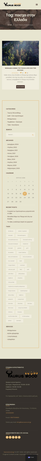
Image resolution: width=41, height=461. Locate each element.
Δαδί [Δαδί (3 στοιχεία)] (28, 269)
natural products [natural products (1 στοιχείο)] (27, 256)
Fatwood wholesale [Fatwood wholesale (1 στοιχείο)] (13, 244)
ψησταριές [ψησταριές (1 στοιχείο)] (19, 320)
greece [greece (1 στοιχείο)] (19, 248)
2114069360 (10, 413)
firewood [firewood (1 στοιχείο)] (10, 248)
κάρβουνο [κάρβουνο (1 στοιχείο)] (21, 295)
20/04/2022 (15, 73)
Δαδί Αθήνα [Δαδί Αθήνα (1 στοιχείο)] (10, 273)
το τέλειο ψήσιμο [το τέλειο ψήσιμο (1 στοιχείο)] (25, 316)
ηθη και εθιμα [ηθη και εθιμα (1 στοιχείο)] (11, 295)
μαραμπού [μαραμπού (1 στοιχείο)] (10, 299)
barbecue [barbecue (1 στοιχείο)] (10, 231)
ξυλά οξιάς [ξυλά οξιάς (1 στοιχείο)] (10, 303)
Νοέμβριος (12, 150)
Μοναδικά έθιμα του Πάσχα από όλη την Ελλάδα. (20, 69)
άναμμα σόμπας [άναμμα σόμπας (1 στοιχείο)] (11, 290)
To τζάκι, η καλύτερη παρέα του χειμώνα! (20, 222)
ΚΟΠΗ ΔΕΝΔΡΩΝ (13, 333)
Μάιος (11, 159)
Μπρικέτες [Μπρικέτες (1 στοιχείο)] (20, 278)
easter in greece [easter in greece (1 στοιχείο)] (22, 231)
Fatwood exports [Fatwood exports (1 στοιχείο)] (21, 235)
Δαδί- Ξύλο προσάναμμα (15, 116)
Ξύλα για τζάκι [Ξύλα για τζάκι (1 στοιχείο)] (11, 282)
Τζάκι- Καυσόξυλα (13, 125)
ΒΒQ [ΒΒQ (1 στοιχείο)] (21, 269)
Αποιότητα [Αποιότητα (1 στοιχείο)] (22, 265)
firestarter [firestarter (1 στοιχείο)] (25, 244)
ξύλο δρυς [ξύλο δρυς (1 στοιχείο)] (30, 303)
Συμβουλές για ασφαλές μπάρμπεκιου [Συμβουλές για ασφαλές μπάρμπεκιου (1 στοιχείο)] (16, 286)
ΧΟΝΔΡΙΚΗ (11, 339)
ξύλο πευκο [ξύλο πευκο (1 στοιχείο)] (10, 307)
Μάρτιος (11, 165)
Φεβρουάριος (13, 168)
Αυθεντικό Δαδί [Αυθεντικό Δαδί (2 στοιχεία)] (11, 269)
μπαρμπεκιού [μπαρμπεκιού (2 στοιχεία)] (21, 299)
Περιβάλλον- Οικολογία (14, 122)
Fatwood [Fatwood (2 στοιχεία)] (10, 235)
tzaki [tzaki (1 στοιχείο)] (20, 261)
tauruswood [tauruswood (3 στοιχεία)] (11, 261)
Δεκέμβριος (13, 144)
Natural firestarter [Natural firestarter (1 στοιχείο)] (13, 256)
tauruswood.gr (9, 452)
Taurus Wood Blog (13, 113)
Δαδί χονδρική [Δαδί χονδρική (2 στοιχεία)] (21, 273)
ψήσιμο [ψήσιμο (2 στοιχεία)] (9, 320)
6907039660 (14, 417)
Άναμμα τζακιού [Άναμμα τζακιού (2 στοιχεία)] (11, 265)
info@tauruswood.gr (24, 422)
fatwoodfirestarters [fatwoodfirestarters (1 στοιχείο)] (13, 239)
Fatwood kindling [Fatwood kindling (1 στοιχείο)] (27, 239)
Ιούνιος (11, 153)
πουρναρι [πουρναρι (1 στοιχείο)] (19, 312)
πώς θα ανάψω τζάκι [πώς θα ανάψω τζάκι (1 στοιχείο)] (12, 316)
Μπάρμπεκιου (11, 119)
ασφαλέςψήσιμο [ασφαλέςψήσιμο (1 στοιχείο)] (23, 290)
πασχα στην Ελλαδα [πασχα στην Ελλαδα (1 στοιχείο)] (22, 307)
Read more (20, 87)
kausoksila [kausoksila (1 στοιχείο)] (10, 252)
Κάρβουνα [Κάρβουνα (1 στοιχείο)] (10, 278)
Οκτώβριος (12, 156)
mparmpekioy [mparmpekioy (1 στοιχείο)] (22, 252)
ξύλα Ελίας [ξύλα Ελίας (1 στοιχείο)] (20, 303)
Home (10, 25)
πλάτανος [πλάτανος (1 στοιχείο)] (10, 312)
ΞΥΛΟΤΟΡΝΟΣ (12, 336)
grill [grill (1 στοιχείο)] (27, 248)
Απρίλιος (12, 147)
